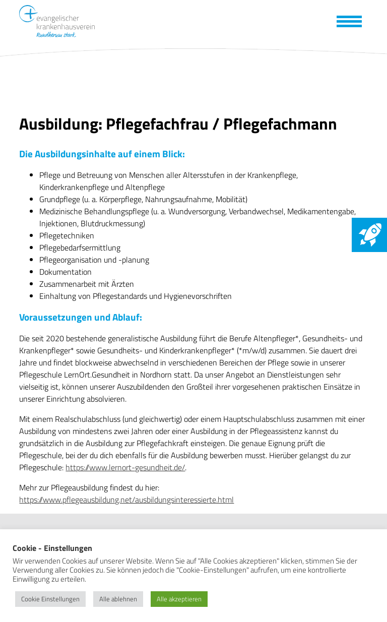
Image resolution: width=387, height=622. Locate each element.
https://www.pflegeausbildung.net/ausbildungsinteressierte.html (126, 499)
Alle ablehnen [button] (118, 599)
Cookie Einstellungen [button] (50, 599)
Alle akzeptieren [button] (179, 599)
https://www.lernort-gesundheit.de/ (125, 467)
